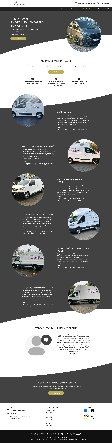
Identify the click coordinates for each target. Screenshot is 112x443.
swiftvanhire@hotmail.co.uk (87, 3)
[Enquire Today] (56, 72)
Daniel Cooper (74, 354)
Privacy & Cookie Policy (55, 437)
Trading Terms (65, 437)
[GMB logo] (89, 410)
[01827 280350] (18, 38)
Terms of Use (46, 437)
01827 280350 (105, 3)
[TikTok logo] (92, 410)
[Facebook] (85, 410)
